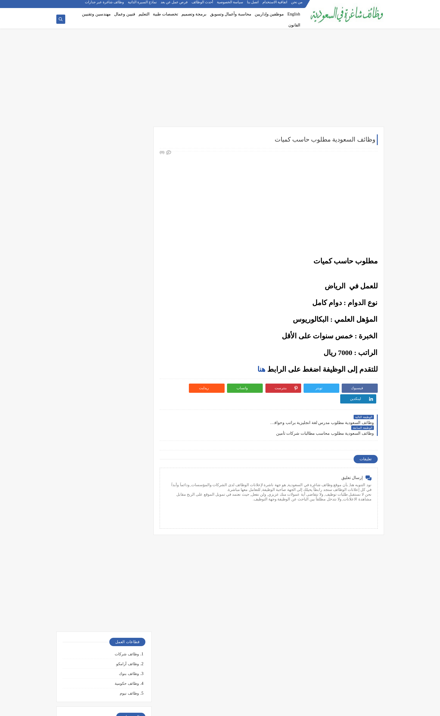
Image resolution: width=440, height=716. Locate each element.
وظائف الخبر (128, 348)
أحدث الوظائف (202, 5)
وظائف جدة (129, 328)
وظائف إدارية (128, 224)
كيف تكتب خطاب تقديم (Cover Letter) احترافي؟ (103, 455)
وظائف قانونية (127, 283)
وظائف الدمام (127, 338)
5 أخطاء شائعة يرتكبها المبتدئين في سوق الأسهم (102, 573)
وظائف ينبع (129, 407)
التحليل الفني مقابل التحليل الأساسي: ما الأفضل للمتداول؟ (102, 585)
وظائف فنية (129, 263)
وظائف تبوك (128, 397)
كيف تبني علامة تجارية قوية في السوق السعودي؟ (102, 683)
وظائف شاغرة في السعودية (322, 708)
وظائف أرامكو (127, 159)
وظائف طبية (129, 254)
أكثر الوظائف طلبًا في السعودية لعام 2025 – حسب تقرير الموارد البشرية (106, 467)
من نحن (297, 5)
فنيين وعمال (124, 14)
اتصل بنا (253, 5)
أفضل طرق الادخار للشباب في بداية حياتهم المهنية (106, 661)
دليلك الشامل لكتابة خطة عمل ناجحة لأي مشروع (102, 673)
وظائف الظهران (125, 387)
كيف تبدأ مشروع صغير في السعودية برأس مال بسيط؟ (103, 647)
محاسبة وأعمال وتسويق (230, 14)
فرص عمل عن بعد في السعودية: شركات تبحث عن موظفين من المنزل (103, 495)
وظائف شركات (127, 149)
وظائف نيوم (129, 188)
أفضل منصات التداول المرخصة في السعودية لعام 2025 (102, 562)
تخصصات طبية (165, 14)
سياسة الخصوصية (230, 5)
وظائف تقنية (128, 244)
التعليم (144, 14)
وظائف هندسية (126, 234)
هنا (261, 369)
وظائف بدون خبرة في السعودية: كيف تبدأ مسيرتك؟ (107, 509)
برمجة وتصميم (194, 14)
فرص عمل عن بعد (174, 5)
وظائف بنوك (129, 169)
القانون (294, 25)
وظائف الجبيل (127, 378)
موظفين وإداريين (269, 14)
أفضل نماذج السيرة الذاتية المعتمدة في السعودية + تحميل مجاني (102, 481)
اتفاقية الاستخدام (275, 5)
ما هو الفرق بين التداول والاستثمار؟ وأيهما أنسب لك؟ (102, 548)
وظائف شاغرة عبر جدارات (104, 5)
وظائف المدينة (127, 368)
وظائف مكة (129, 358)
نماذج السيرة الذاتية (142, 5)
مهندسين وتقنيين (96, 14)
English (293, 14)
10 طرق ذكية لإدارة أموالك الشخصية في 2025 (104, 636)
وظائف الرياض (126, 319)
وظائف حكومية (127, 179)
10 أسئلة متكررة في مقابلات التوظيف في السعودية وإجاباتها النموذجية (107, 443)
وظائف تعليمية (127, 273)
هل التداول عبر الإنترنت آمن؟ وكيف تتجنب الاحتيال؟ (107, 599)
